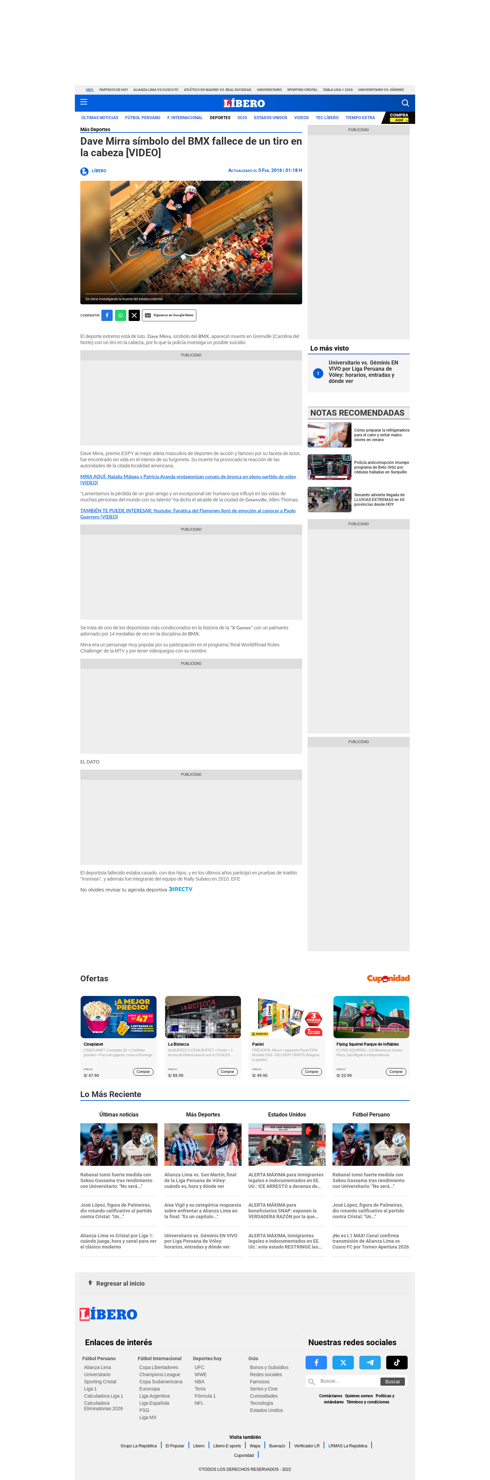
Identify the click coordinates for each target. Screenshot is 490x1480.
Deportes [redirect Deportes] (220, 117)
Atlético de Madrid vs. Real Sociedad (217, 90)
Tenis (200, 1388)
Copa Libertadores (159, 1367)
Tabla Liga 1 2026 (338, 90)
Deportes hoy (207, 1358)
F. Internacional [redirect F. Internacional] (185, 117)
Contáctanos (330, 1396)
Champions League (160, 1374)
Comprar (143, 1072)
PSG (145, 1410)
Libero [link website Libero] (199, 1446)
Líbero (99, 170)
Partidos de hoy (113, 90)
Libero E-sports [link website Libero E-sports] (227, 1446)
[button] (405, 103)
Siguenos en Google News (169, 315)
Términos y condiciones (367, 1402)
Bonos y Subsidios (269, 1367)
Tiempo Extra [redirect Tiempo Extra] (360, 117)
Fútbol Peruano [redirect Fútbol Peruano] (142, 117)
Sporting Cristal (302, 90)
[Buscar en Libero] (357, 1381)
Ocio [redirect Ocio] (242, 117)
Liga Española (154, 1403)
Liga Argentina (155, 1396)
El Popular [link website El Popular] (175, 1446)
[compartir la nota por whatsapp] (121, 315)
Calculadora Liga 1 (103, 1396)
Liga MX (148, 1417)
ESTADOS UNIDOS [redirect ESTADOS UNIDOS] (270, 117)
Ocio (253, 1358)
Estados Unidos (266, 1410)
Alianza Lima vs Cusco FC (156, 90)
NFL (199, 1403)
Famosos (260, 1381)
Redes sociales (266, 1374)
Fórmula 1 (205, 1396)
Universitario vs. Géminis (381, 90)
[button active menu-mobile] (83, 103)
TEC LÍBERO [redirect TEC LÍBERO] (327, 117)
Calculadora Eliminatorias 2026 (103, 1405)
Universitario (269, 90)
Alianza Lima (97, 1367)
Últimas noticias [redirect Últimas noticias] (99, 117)
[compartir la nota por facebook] (107, 315)
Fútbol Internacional (160, 1358)
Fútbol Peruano (99, 1358)
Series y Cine (264, 1388)
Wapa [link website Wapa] (255, 1446)
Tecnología (261, 1403)
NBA (200, 1381)
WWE (201, 1374)
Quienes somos (359, 1396)
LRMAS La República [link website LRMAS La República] (347, 1446)
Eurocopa (150, 1388)
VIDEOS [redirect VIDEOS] (301, 117)
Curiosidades (264, 1396)
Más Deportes (95, 129)
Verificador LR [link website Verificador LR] (307, 1446)
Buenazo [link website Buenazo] (277, 1446)
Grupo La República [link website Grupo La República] (139, 1446)
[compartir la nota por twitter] (134, 315)
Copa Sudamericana (161, 1381)
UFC (200, 1367)
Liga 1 (90, 1388)
